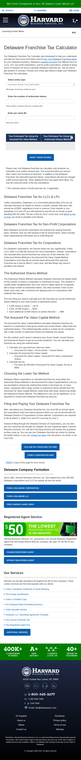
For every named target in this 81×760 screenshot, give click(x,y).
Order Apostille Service (16, 609)
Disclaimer (60, 716)
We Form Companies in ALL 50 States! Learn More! (40, 3)
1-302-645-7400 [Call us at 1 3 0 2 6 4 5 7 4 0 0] (34, 699)
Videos (21, 725)
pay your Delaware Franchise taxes (60, 59)
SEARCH (7, 10)
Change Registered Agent (20, 552)
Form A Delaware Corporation (23, 488)
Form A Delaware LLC (18, 496)
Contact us (21, 729)
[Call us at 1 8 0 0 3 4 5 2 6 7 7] (40, 695)
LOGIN (74, 10)
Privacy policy (59, 720)
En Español (21, 716)
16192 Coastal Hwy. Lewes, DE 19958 (40, 679)
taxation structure (49, 62)
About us (21, 720)
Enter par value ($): (17, 113)
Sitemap (60, 729)
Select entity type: (17, 80)
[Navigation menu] (7, 20)
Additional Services (17, 632)
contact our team (38, 435)
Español (40, 10)
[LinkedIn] (54, 685)
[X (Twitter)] (36, 685)
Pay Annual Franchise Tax (18, 620)
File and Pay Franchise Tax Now (40, 447)
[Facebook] (27, 685)
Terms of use (60, 725)
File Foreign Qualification (17, 594)
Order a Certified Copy (16, 599)
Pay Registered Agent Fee (18, 625)
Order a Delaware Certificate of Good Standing (27, 589)
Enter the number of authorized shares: (27, 96)
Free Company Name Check (20, 504)
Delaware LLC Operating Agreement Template (27, 615)
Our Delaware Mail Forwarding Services (24, 604)
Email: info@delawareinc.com (40, 708)
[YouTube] (45, 685)
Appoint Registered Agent (20, 560)
